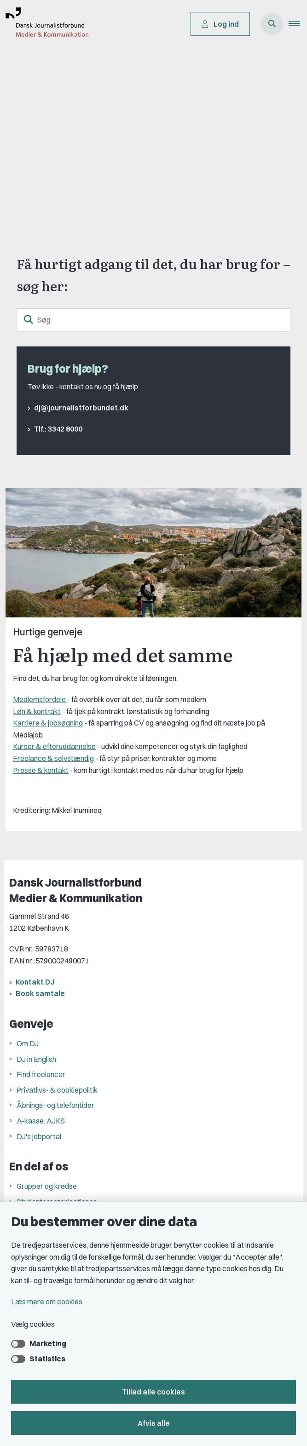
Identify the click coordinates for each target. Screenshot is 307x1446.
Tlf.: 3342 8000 (58, 428)
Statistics (47, 1358)
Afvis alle (154, 1423)
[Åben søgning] (272, 24)
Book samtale (40, 993)
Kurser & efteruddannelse (54, 746)
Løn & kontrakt (37, 711)
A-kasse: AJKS (41, 1120)
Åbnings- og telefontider (55, 1105)
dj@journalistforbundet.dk (81, 407)
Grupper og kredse (47, 1186)
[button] (298, 24)
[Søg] (153, 320)
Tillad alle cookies (153, 1391)
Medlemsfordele (40, 699)
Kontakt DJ (35, 981)
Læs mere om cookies (46, 1301)
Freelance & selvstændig (53, 758)
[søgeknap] (29, 320)
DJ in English (36, 1059)
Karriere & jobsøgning (48, 722)
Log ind (220, 24)
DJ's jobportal (39, 1136)
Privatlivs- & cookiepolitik (57, 1090)
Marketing (47, 1343)
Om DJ (28, 1043)
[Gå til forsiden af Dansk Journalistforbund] (44, 23)
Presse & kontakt (41, 770)
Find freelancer (41, 1074)
